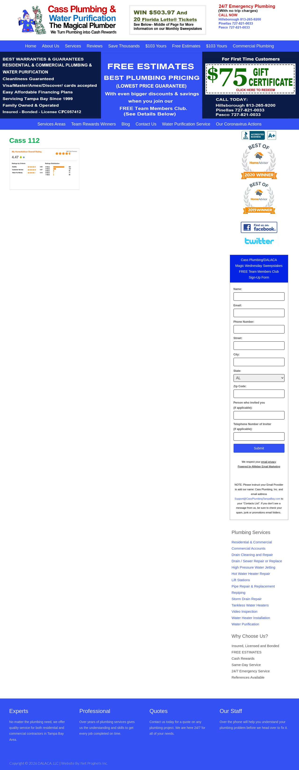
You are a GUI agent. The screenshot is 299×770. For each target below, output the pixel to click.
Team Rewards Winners (93, 124)
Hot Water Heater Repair (251, 574)
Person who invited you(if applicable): (249, 405)
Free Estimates (186, 46)
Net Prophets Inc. (94, 763)
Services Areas (51, 124)
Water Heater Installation (251, 618)
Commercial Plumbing (253, 46)
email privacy (268, 461)
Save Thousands (124, 46)
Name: (238, 289)
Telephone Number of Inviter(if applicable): (252, 427)
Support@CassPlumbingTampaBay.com (258, 498)
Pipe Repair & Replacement (253, 586)
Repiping (238, 593)
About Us (50, 46)
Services (73, 46)
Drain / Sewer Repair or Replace (257, 561)
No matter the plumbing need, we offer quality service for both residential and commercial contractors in (37, 727)
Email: (238, 305)
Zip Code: (240, 386)
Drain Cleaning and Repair (252, 555)
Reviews (95, 46)
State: (237, 370)
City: (237, 354)
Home (30, 46)
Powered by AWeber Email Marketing (259, 466)
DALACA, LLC (48, 763)
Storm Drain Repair (247, 599)
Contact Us (146, 124)
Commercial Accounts (249, 548)
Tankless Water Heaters (250, 605)
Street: (238, 338)
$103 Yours (155, 46)
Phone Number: (244, 321)
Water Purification (245, 624)
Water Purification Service (186, 124)
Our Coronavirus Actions (239, 124)
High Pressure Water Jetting (253, 567)
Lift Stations (241, 580)
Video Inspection (245, 611)
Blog (126, 124)
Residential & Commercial (252, 542)
